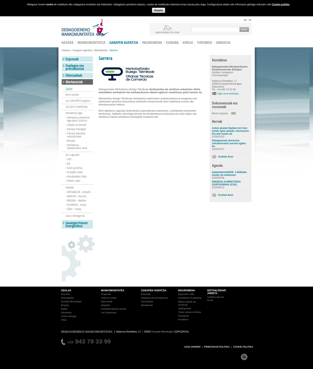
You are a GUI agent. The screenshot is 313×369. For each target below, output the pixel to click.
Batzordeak (107, 301)
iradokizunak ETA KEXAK (167, 32)
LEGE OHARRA (192, 347)
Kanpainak (183, 316)
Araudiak (105, 305)
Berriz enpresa (220, 113)
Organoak (106, 294)
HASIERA (67, 42)
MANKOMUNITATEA (112, 290)
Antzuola (65, 294)
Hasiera (66, 50)
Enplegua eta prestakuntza (75, 67)
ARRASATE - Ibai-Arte (76, 196)
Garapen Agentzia (82, 50)
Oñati (63, 320)
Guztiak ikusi (225, 156)
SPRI (69, 159)
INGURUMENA (186, 290)
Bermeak (71, 141)
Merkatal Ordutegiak (76, 129)
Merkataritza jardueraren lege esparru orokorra (78, 118)
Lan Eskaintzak (108, 312)
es (250, 20)
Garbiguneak (184, 308)
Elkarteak (70, 187)
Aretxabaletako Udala (76, 176)
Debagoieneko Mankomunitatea (85, 28)
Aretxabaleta (67, 298)
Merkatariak (100, 50)
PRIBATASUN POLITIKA (217, 347)
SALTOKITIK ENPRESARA (77, 107)
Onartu (158, 10)
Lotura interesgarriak (75, 216)
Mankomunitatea (91, 42)
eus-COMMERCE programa (78, 101)
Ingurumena (152, 42)
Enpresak (72, 59)
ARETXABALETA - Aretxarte (79, 192)
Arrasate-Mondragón (71, 301)
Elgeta (64, 309)
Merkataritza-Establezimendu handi (77, 146)
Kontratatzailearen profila (113, 309)
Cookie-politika (281, 4)
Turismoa (204, 42)
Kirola (188, 42)
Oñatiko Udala (73, 181)
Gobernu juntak (108, 298)
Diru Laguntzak (72, 155)
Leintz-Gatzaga (68, 316)
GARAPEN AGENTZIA (154, 290)
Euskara (172, 42)
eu (245, 20)
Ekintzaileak (74, 75)
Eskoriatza (66, 312)
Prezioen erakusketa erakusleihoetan (76, 134)
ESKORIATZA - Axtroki (76, 205)
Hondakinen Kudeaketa (189, 298)
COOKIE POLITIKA (243, 347)
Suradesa (223, 42)
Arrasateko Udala (75, 172)
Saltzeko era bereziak (76, 125)
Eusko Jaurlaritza (74, 168)
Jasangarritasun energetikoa (77, 224)
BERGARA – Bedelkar (76, 200)
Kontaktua (183, 319)
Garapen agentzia (123, 42)
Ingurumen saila (186, 294)
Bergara (65, 305)
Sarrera (69, 88)
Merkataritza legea (74, 113)
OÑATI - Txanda (74, 209)
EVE (68, 163)
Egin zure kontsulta (228, 93)
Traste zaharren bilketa (189, 312)
